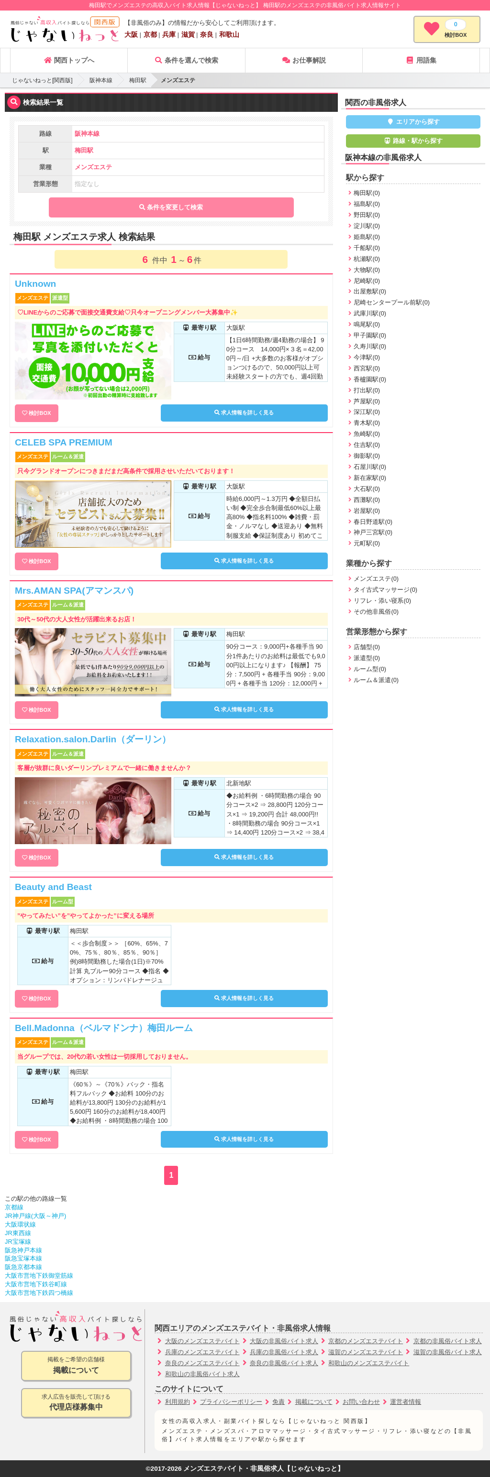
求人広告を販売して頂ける (76, 1403)
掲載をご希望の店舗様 (76, 1366)
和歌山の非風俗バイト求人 (202, 1374)
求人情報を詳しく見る (244, 412)
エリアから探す (413, 121)
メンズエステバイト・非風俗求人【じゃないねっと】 (263, 1468)
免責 (278, 1401)
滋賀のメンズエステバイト (365, 1352)
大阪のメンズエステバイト (202, 1341)
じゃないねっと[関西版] (42, 80)
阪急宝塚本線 (23, 1258)
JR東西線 (18, 1233)
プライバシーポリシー (231, 1401)
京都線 (14, 1207)
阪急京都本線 (23, 1267)
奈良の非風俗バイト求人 (284, 1363)
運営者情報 (405, 1401)
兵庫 (169, 34)
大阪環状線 (20, 1224)
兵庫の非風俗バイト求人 (284, 1352)
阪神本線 (100, 80)
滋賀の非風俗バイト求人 (447, 1352)
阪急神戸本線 (23, 1250)
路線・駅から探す (413, 140)
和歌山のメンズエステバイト (368, 1363)
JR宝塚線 (18, 1241)
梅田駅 (137, 80)
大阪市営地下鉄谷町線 (36, 1284)
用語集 (421, 60)
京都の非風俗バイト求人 (447, 1341)
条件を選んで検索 (186, 60)
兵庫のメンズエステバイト (202, 1352)
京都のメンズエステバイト (365, 1341)
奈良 (206, 34)
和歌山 (229, 34)
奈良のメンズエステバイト (202, 1363)
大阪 (131, 34)
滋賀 (188, 34)
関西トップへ (69, 60)
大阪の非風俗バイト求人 (284, 1341)
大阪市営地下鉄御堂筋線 (39, 1275)
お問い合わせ (361, 1401)
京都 (150, 34)
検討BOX (40, 413)
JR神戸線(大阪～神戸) (35, 1215)
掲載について (314, 1401)
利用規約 (177, 1401)
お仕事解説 (304, 60)
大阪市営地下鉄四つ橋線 (39, 1292)
